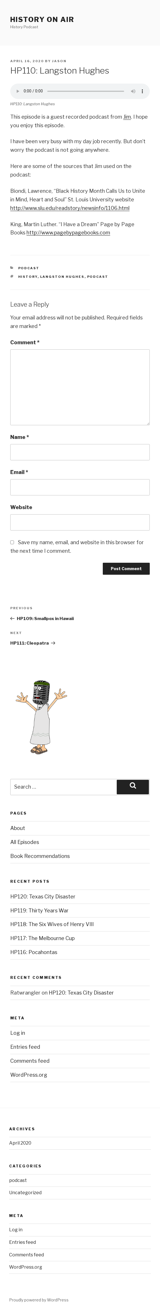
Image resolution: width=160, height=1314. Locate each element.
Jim (127, 117)
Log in (17, 1033)
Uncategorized (25, 1192)
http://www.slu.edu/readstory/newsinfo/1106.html (70, 208)
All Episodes (24, 842)
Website (21, 507)
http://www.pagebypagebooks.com (68, 233)
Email (19, 472)
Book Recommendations (40, 856)
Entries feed (25, 1047)
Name (19, 437)
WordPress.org (28, 1075)
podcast (29, 268)
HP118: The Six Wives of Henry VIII (52, 924)
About (17, 828)
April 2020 (20, 1143)
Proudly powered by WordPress (39, 1299)
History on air (42, 19)
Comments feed (30, 1061)
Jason (59, 61)
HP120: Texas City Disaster (42, 897)
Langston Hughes (62, 277)
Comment (25, 342)
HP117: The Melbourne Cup (42, 938)
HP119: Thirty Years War (39, 911)
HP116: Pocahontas (33, 952)
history (28, 277)
